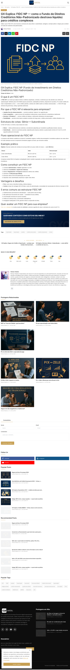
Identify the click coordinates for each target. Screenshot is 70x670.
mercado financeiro (37, 587)
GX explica (7, 7)
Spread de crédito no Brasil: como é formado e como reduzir (27, 550)
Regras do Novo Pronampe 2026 (20, 472)
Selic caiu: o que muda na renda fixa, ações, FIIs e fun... (26, 541)
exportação (16, 232)
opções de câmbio (26, 587)
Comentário (4, 432)
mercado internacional (50, 587)
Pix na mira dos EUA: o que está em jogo (12, 352)
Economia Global (35, 583)
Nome (2, 425)
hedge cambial (5, 587)
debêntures (15, 590)
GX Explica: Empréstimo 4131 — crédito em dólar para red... (27, 490)
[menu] (2, 2)
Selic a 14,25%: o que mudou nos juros (57, 630)
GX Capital (60, 587)
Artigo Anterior (29, 240)
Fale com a (6, 207)
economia (27, 583)
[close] (30, 650)
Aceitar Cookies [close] (17, 664)
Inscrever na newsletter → (14, 221)
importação (8, 232)
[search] (68, 2)
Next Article (40, 240)
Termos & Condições (49, 666)
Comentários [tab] (7, 420)
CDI (34, 590)
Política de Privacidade (62, 666)
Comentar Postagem (7, 443)
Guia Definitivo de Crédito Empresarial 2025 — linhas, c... (26, 481)
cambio (23, 232)
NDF (7, 583)
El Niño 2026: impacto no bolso (10, 380)
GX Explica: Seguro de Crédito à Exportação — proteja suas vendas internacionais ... (17, 244)
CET (3, 583)
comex (50, 232)
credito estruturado (31, 232)
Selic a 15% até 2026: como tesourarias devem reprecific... (27, 559)
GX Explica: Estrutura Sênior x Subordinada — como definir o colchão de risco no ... (52, 244)
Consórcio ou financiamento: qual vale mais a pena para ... (27, 532)
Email (37, 425)
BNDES (22, 590)
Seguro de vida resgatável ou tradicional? (13, 409)
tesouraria (28, 590)
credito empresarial (42, 232)
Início (2, 7)
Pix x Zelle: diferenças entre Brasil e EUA (47, 380)
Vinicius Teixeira (14, 271)
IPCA (66, 587)
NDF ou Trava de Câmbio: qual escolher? (12, 324)
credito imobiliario (6, 590)
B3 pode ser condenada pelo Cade (56, 622)
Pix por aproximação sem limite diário (46, 324)
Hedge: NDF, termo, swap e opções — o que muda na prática (27, 499)
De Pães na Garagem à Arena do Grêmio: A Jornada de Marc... (56, 614)
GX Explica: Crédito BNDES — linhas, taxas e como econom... (27, 508)
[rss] (15, 630)
